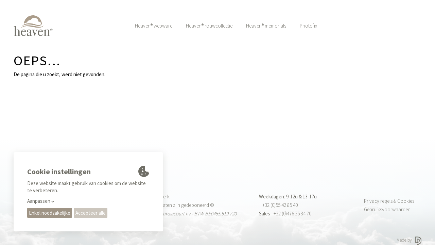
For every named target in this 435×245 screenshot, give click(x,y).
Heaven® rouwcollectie (209, 25)
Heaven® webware (153, 25)
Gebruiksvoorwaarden (387, 209)
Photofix (308, 25)
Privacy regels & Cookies (389, 201)
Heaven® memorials (266, 25)
